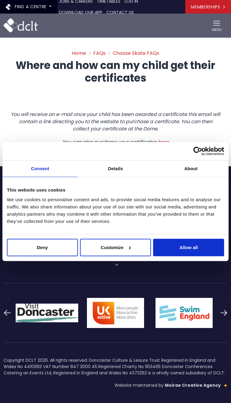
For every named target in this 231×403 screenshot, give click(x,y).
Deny (42, 247)
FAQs (99, 53)
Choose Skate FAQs (136, 53)
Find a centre (27, 6)
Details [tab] (115, 168)
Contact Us (120, 12)
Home (79, 53)
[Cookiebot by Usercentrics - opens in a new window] (197, 151)
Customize (116, 247)
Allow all (189, 247)
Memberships (208, 7)
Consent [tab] (40, 168)
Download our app (80, 12)
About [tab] (191, 168)
